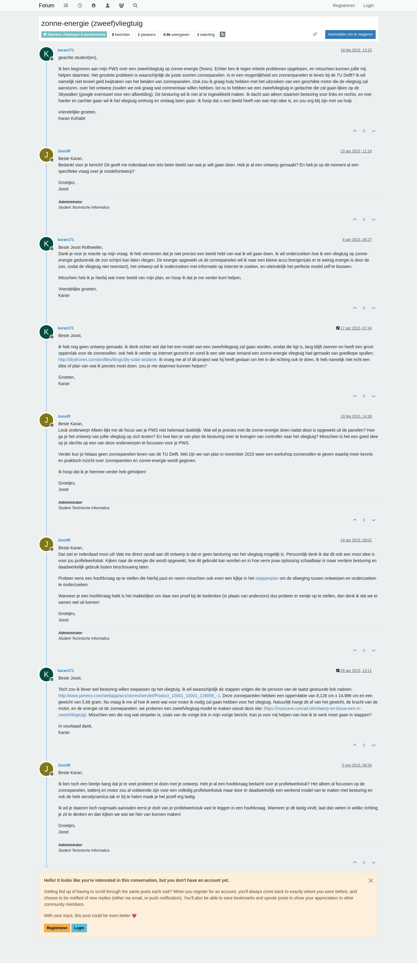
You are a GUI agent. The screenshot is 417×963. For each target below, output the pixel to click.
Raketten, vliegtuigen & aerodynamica (74, 35)
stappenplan (266, 578)
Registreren (57, 928)
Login (79, 928)
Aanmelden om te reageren (350, 34)
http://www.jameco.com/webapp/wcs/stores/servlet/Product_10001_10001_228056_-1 (139, 695)
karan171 (66, 50)
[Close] (371, 880)
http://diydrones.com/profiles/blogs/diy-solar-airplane (107, 359)
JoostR (64, 151)
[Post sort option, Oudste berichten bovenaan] (315, 34)
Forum (46, 5)
